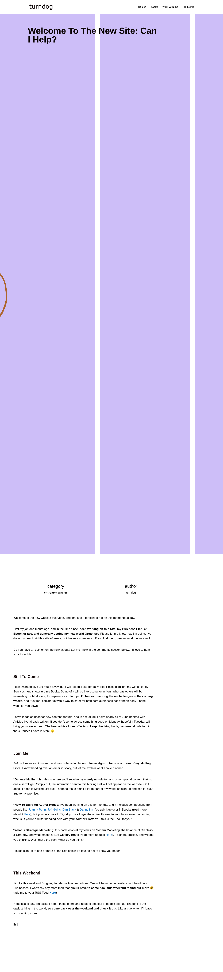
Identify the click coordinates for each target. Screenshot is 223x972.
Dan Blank (69, 809)
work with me (170, 7)
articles (142, 7)
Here (27, 814)
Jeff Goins (54, 809)
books (154, 7)
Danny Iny (86, 809)
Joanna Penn (37, 809)
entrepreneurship (56, 592)
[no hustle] (189, 7)
